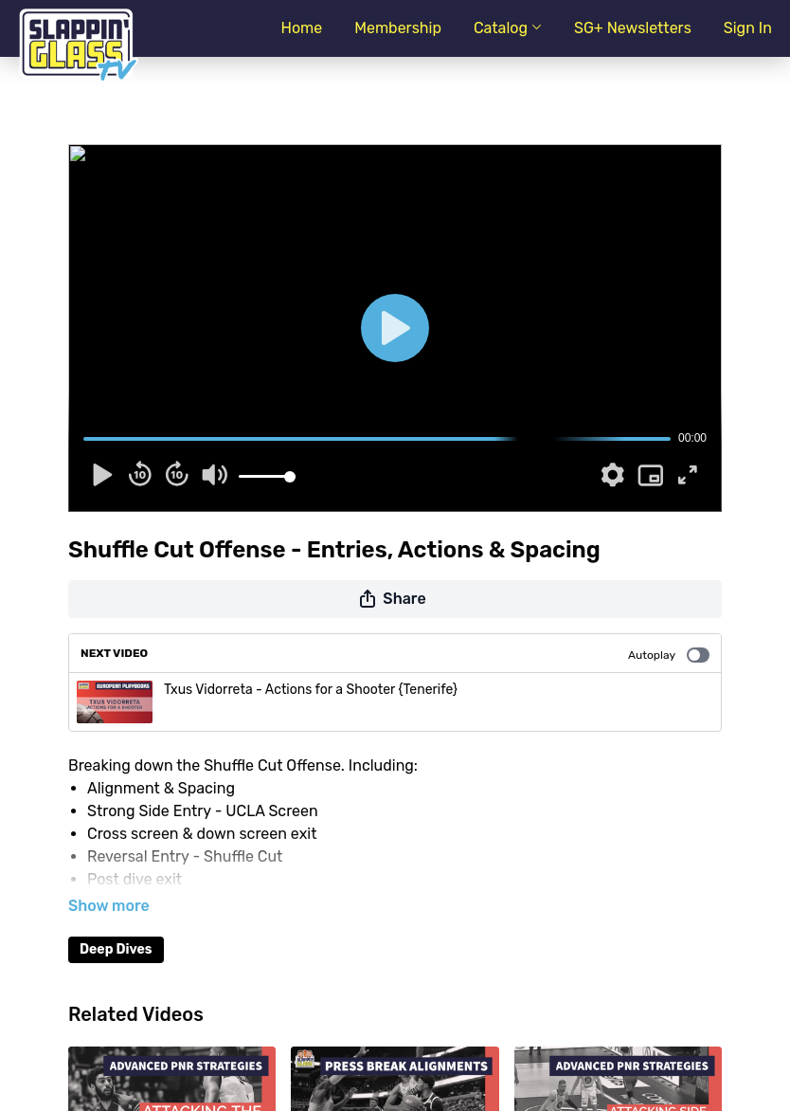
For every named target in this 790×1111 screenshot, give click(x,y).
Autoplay (668, 655)
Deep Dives (116, 949)
